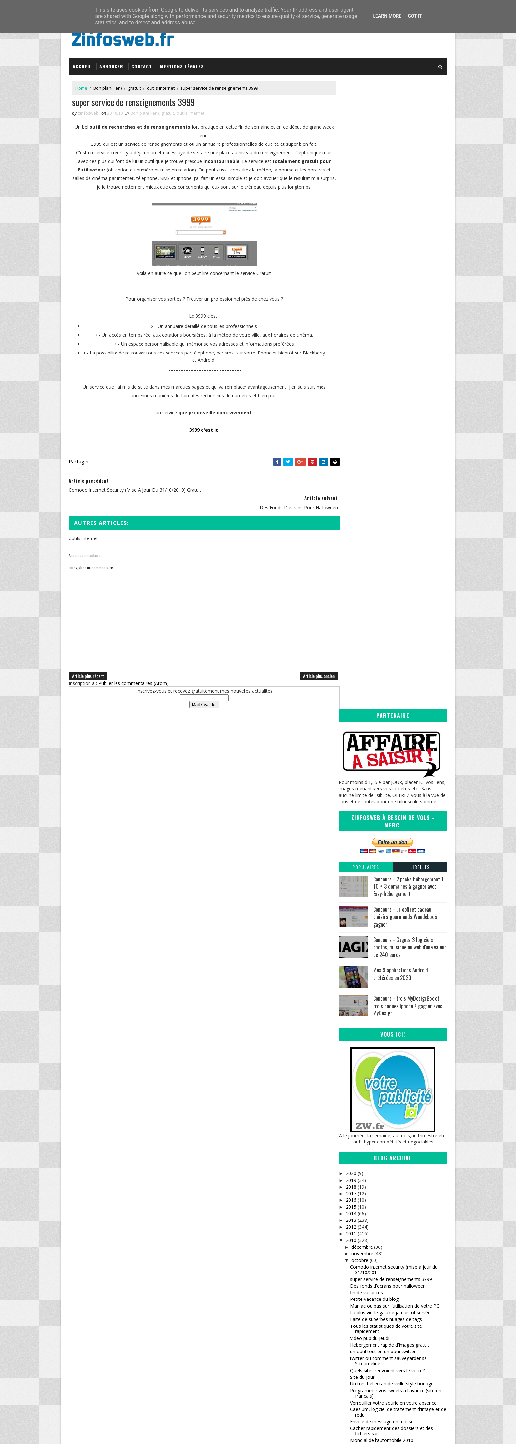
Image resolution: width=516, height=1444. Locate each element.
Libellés (420, 235)
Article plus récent (88, 673)
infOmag (276, 1332)
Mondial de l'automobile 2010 (381, 809)
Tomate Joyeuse (283, 1339)
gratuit (134, 85)
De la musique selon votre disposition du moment (393, 939)
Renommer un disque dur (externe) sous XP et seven (396, 1081)
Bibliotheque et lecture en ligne (383, 948)
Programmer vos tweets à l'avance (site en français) (395, 762)
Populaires (365, 235)
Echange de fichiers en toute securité (389, 886)
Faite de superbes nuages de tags (386, 688)
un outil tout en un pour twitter (383, 721)
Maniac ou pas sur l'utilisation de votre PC (394, 675)
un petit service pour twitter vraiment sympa (397, 1072)
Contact (141, 63)
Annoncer (111, 63)
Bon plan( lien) (107, 85)
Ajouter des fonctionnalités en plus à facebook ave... (389, 865)
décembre (362, 616)
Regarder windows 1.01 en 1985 (384, 828)
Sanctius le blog (285, 1326)
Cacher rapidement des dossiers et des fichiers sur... (391, 800)
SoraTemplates (102, 1432)
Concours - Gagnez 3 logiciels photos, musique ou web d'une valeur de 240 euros (409, 316)
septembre (362, 1153)
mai (355, 1180)
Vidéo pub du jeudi (369, 707)
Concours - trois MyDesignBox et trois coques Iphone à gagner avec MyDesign (407, 375)
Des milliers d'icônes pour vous (383, 1040)
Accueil (82, 63)
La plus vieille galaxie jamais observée (390, 682)
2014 (351, 583)
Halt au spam (364, 1007)
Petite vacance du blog (374, 668)
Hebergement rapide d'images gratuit (389, 714)
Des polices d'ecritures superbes (384, 1053)
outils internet (161, 85)
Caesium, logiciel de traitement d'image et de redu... (398, 781)
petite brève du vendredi (375, 1110)
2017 (351, 563)
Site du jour (362, 746)
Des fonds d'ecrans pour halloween (388, 655)
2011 (351, 602)
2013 (351, 589)
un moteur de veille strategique (383, 842)
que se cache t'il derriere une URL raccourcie (397, 975)
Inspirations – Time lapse (292, 1306)
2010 (351, 609)
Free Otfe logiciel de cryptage (381, 1033)
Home (81, 85)
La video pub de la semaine (379, 968)
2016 (351, 569)
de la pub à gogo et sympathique (385, 1046)
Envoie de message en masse (382, 791)
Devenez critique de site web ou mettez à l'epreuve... (394, 1119)
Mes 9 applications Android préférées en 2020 (400, 343)
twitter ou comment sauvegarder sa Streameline (388, 730)
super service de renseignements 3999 (391, 648)
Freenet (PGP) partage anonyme (384, 955)
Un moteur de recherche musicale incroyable (397, 848)
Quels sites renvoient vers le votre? (387, 739)
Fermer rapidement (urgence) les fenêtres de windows (398, 1143)
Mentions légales (182, 63)
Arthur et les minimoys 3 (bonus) (385, 855)
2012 (351, 596)
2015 (351, 576)
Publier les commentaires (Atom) (133, 680)
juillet (356, 1166)
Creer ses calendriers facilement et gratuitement (387, 902)
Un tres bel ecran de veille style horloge (392, 753)
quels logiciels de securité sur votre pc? (391, 1103)
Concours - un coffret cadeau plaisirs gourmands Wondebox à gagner (405, 286)
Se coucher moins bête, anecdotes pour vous (398, 893)
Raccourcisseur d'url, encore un (383, 1001)
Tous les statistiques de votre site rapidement (386, 698)
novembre (362, 622)
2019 (351, 549)
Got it (415, 16)
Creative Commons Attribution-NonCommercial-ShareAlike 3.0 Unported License (398, 1322)
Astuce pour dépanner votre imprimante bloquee (392, 819)
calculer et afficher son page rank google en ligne (397, 1094)
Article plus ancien (305, 673)
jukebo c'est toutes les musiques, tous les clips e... (394, 1062)
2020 (351, 542)
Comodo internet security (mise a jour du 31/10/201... (394, 639)
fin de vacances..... (369, 662)
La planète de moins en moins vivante (390, 835)
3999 (90, 142)
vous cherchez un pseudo (377, 982)
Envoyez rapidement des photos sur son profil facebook (393, 915)
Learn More (387, 16)
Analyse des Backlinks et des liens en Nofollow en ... (389, 1017)
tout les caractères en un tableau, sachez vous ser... (394, 1131)
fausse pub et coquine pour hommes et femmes (392, 877)
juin (355, 1173)
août (356, 1160)
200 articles (362, 1026)
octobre (359, 629)
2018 (351, 556)
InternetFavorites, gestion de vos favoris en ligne (396, 927)
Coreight (276, 1345)
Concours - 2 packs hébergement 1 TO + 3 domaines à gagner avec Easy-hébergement (408, 255)
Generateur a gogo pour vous (381, 962)
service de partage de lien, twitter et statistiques (388, 991)
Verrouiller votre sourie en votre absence (393, 772)
